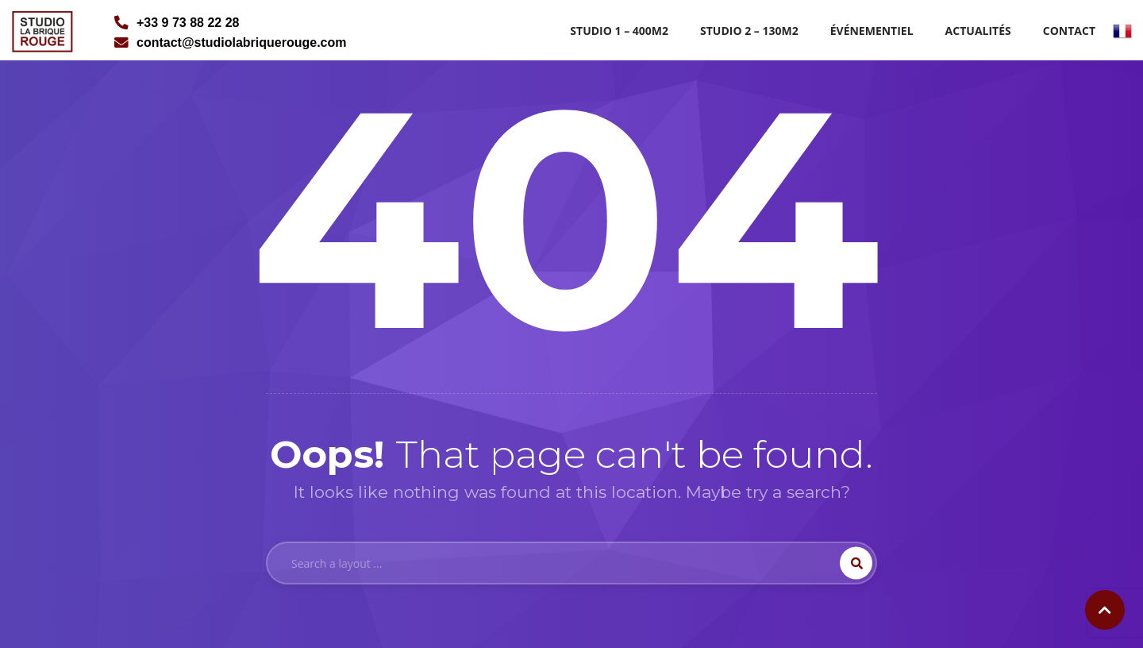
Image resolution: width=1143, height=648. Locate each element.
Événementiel (872, 30)
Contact (1069, 30)
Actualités (978, 30)
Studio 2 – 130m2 (749, 30)
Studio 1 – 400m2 (619, 30)
